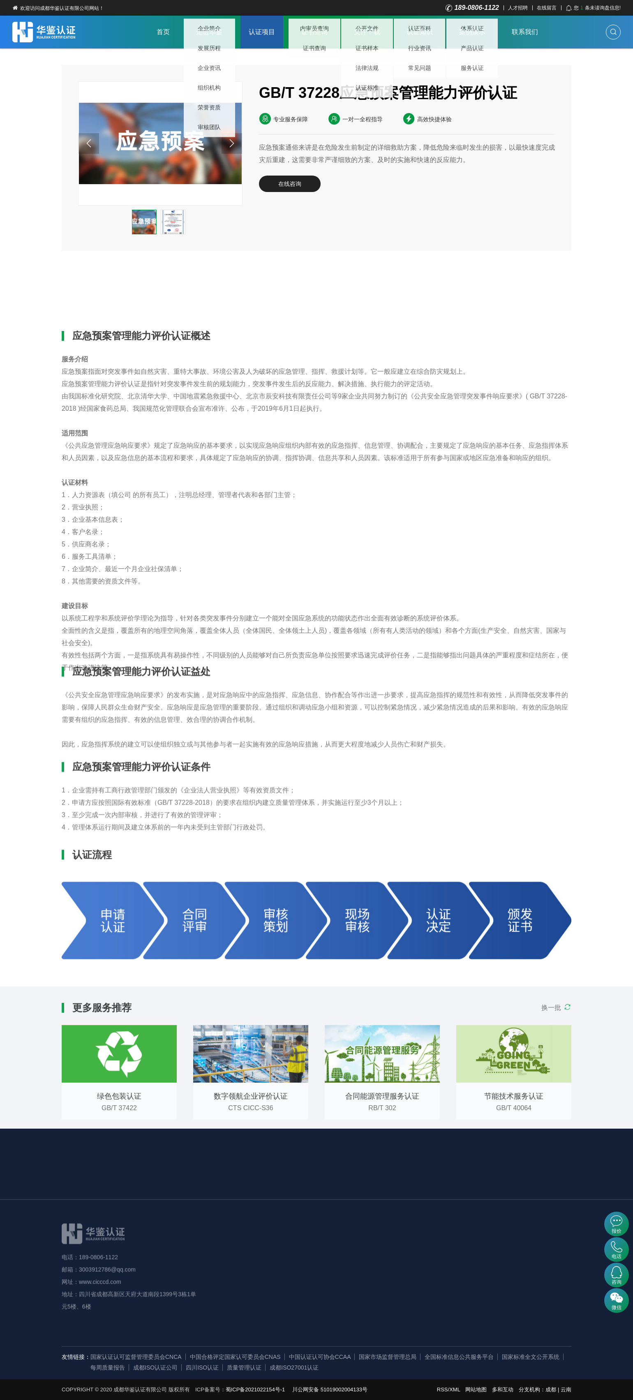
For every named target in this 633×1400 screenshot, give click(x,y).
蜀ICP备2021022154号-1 (255, 1389)
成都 (550, 1389)
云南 (566, 1389)
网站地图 (476, 1389)
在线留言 (547, 8)
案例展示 (472, 31)
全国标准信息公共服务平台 (459, 1357)
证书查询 (314, 31)
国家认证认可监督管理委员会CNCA (136, 1357)
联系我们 (525, 31)
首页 (163, 31)
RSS (442, 1389)
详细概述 (87, 279)
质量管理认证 (244, 1367)
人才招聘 (518, 8)
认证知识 (420, 31)
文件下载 (367, 31)
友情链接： (76, 1357)
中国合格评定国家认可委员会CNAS (235, 1357)
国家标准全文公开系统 (530, 1357)
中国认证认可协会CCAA (320, 1357)
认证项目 (262, 31)
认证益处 (137, 279)
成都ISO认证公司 (155, 1367)
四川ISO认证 (202, 1367)
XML (454, 1389)
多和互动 (502, 1389)
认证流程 (237, 279)
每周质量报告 (107, 1367)
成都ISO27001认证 (294, 1367)
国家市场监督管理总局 (387, 1357)
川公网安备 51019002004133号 (329, 1389)
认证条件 (187, 279)
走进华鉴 (209, 31)
